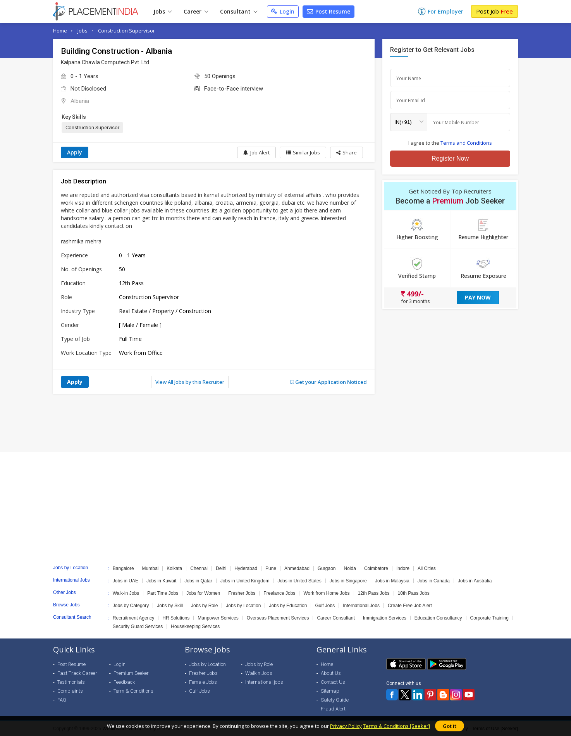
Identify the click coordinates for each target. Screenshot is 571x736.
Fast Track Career (77, 673)
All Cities (427, 568)
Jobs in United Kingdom (245, 581)
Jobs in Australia (475, 581)
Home (60, 30)
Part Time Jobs (162, 593)
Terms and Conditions (466, 142)
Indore (402, 568)
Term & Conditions (133, 691)
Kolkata (174, 568)
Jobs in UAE (125, 581)
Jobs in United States (299, 581)
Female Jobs (203, 682)
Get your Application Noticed (329, 381)
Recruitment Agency (133, 618)
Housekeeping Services (195, 626)
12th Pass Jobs (374, 593)
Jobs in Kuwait (161, 581)
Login (282, 11)
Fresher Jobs (241, 593)
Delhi (221, 568)
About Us (331, 673)
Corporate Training (489, 618)
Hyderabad (245, 568)
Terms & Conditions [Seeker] (396, 725)
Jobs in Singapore (348, 581)
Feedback (124, 682)
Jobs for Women (203, 593)
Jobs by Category (131, 605)
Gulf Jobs (325, 605)
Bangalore (123, 568)
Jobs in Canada (434, 581)
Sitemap (330, 691)
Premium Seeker (131, 673)
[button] (346, 152)
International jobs (264, 682)
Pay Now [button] (478, 297)
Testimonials (71, 682)
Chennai (199, 568)
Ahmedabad (297, 568)
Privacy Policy (346, 725)
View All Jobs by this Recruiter (189, 381)
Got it (449, 725)
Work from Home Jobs (326, 593)
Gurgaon (327, 568)
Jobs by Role (204, 605)
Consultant (238, 11)
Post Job (494, 11)
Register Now (450, 158)
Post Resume (328, 11)
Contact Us (333, 682)
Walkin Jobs (258, 673)
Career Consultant (335, 618)
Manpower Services (218, 618)
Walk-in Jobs (126, 593)
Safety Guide (335, 700)
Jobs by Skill (170, 605)
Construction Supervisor (126, 30)
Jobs (162, 11)
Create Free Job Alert (410, 605)
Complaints (70, 691)
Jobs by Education (288, 605)
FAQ (61, 700)
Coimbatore (376, 568)
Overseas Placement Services (278, 618)
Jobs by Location (243, 605)
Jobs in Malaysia (392, 581)
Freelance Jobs (279, 593)
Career (196, 11)
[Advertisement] (285, 423)
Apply (74, 152)
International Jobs (361, 605)
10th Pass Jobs (414, 593)
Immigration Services (384, 618)
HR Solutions (175, 618)
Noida (350, 568)
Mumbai (150, 568)
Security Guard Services (138, 626)
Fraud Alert (333, 709)
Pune (270, 568)
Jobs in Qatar (198, 581)
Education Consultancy (438, 618)
